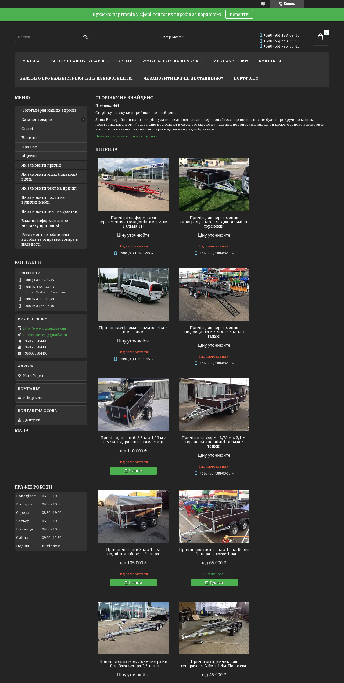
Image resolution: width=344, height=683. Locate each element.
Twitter (101, 647)
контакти (270, 61)
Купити (214, 360)
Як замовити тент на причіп (49, 188)
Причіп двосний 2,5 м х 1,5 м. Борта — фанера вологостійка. (212, 441)
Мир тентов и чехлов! (35, 640)
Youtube (101, 640)
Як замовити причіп (41, 165)
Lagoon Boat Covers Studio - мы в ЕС (45, 647)
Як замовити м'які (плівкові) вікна (49, 177)
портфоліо (246, 78)
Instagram (103, 633)
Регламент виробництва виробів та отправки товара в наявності (50, 239)
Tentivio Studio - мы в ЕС (35, 655)
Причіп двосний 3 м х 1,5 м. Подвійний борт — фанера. (133, 441)
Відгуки (29, 156)
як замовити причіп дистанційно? (183, 78)
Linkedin (102, 655)
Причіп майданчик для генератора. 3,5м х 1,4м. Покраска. (133, 553)
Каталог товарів (37, 119)
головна (30, 61)
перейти (239, 14)
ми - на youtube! (230, 61)
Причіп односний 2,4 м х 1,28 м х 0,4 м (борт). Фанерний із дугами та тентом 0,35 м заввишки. (212, 555)
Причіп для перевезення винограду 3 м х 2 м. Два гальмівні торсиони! (212, 221)
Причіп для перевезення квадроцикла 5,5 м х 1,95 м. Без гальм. (132, 331)
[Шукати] (85, 37)
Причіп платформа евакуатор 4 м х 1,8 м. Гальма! (292, 219)
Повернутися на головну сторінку (126, 136)
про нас (123, 61)
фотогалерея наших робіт (172, 61)
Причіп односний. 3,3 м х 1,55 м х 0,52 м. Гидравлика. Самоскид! (212, 329)
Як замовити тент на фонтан (49, 211)
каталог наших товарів (77, 61)
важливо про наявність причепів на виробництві (76, 78)
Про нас (29, 146)
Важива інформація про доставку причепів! (45, 223)
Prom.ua (201, 673)
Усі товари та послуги (304, 605)
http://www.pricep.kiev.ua (44, 328)
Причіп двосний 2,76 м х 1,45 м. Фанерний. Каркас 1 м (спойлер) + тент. (291, 555)
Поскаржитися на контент (158, 677)
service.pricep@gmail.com (45, 334)
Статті (27, 128)
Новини (29, 137)
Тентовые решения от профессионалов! (52, 633)
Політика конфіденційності (210, 677)
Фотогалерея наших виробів (49, 110)
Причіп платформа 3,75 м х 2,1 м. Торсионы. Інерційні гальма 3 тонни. (291, 331)
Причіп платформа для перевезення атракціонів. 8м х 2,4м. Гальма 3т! (133, 221)
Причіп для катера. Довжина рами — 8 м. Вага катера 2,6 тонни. (292, 441)
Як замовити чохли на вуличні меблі (43, 200)
